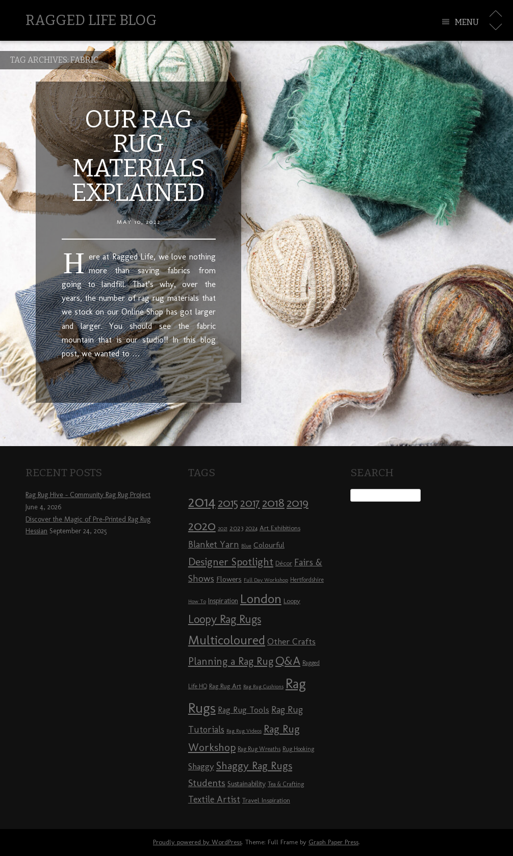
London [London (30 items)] (260, 598)
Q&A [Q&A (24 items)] (287, 661)
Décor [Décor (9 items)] (283, 563)
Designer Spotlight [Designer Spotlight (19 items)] (230, 561)
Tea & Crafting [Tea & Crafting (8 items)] (286, 784)
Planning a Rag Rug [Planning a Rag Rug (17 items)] (230, 661)
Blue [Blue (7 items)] (246, 545)
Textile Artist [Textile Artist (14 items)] (214, 799)
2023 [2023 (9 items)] (236, 528)
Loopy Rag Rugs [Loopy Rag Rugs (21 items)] (224, 619)
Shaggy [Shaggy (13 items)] (201, 766)
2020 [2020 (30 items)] (202, 525)
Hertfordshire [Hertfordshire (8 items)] (307, 579)
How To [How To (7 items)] (197, 601)
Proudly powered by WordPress (197, 842)
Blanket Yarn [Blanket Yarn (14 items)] (213, 544)
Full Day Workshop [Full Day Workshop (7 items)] (266, 580)
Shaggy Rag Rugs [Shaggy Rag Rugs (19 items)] (254, 765)
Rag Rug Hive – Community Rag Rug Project (87, 494)
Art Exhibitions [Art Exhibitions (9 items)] (280, 528)
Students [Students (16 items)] (206, 783)
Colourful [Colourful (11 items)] (269, 545)
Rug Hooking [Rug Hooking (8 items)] (298, 749)
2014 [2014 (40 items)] (202, 501)
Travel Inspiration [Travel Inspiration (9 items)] (266, 800)
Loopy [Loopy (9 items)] (292, 600)
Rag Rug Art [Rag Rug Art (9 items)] (225, 686)
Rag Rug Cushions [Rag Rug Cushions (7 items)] (263, 686)
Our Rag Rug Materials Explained (138, 156)
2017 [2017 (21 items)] (250, 503)
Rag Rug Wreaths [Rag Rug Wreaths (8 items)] (259, 749)
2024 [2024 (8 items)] (251, 528)
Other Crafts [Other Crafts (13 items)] (291, 641)
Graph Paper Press (333, 842)
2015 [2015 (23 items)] (228, 503)
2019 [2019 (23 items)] (298, 503)
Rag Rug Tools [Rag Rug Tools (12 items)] (243, 710)
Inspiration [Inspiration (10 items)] (223, 600)
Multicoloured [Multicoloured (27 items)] (226, 639)
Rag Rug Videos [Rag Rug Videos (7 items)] (244, 731)
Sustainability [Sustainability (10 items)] (246, 784)
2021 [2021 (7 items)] (222, 528)
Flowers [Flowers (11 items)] (229, 579)
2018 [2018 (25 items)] (273, 502)
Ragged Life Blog (91, 20)
